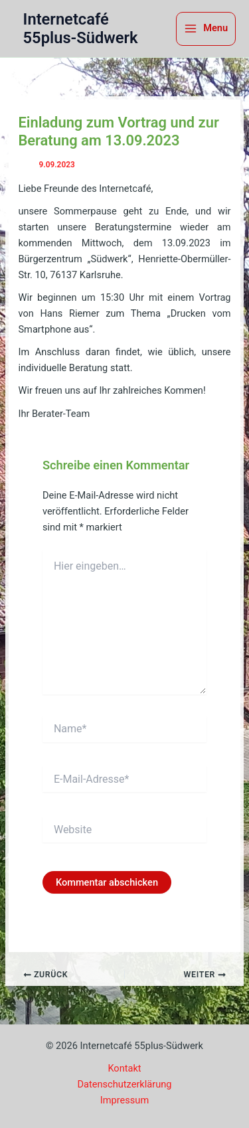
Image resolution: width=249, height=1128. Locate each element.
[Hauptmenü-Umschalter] (206, 29)
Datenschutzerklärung (125, 1084)
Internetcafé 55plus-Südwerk (80, 28)
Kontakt (124, 1068)
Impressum (124, 1100)
